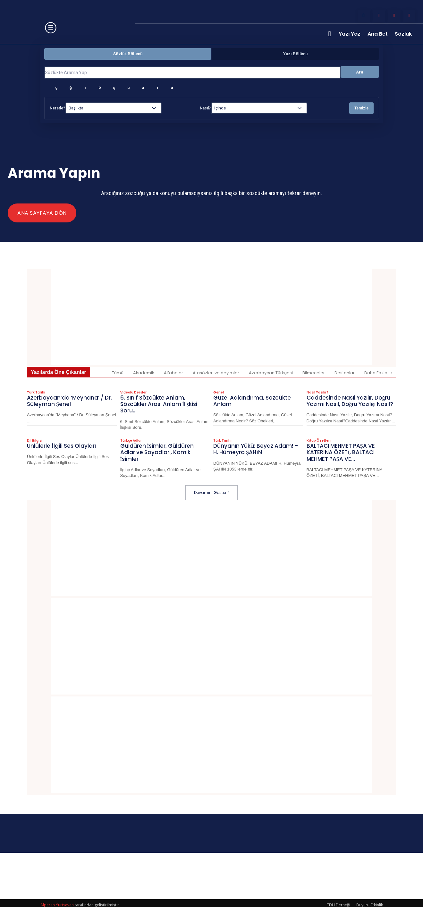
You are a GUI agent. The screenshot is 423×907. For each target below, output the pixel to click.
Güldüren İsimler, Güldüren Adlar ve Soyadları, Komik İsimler (157, 449)
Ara (359, 72)
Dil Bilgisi (34, 438)
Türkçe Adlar (131, 438)
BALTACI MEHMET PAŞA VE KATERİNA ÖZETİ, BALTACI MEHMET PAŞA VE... (341, 449)
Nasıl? (205, 108)
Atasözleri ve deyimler (216, 373)
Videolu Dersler (133, 392)
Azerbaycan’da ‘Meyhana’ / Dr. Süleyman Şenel (69, 400)
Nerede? (57, 108)
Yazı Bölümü (295, 53)
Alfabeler (173, 373)
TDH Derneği (338, 901)
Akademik (143, 373)
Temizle (361, 108)
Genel (218, 392)
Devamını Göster (211, 488)
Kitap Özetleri (319, 438)
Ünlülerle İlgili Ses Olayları (62, 443)
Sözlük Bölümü (127, 53)
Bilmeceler (313, 373)
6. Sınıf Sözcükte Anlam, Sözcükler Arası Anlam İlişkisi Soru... (159, 403)
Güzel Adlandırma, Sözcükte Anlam (252, 400)
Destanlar (344, 373)
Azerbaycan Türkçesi (271, 373)
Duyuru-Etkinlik (369, 901)
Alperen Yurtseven (57, 901)
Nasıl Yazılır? (317, 392)
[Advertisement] (211, 317)
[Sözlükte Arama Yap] (192, 72)
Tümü (117, 373)
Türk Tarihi (36, 392)
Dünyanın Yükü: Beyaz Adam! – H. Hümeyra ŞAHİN (255, 446)
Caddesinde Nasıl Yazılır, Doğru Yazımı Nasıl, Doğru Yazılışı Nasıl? (350, 403)
